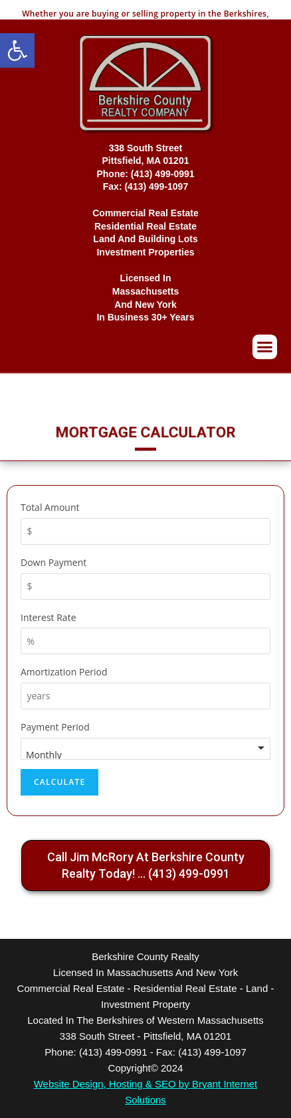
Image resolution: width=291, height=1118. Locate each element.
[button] (17, 50)
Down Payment (53, 562)
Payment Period (55, 727)
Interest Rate (48, 617)
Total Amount (50, 507)
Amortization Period (64, 671)
